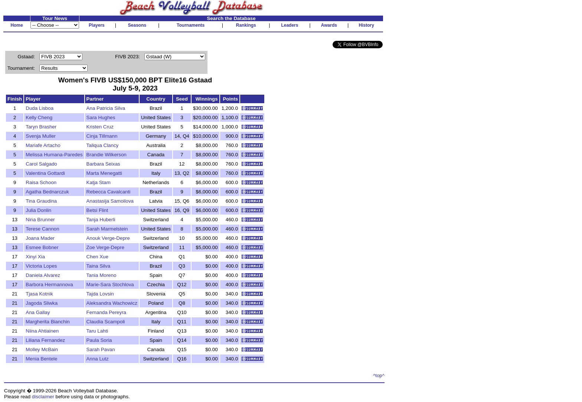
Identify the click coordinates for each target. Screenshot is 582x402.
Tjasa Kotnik (39, 294)
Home (16, 25)
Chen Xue (97, 256)
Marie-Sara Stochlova (110, 284)
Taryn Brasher (41, 127)
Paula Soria (99, 340)
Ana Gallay (38, 312)
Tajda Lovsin (100, 294)
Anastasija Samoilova (110, 201)
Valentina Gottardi (45, 173)
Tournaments (191, 25)
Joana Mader (40, 238)
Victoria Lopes (41, 266)
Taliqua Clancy (102, 145)
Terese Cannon (42, 229)
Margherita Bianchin (48, 321)
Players (97, 25)
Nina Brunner (40, 219)
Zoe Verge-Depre (105, 247)
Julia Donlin (38, 210)
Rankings (246, 25)
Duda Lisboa (39, 108)
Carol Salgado (41, 164)
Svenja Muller (41, 136)
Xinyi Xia (35, 256)
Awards (329, 25)
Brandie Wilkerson (106, 154)
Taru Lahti (97, 331)
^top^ (379, 375)
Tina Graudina (41, 201)
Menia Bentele (41, 359)
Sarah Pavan (100, 349)
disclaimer (43, 396)
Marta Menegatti (104, 173)
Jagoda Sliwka (42, 303)
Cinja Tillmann (102, 136)
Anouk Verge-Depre (108, 238)
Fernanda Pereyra (106, 312)
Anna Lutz (97, 359)
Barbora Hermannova (49, 284)
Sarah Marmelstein (107, 229)
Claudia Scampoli (105, 321)
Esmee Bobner (42, 247)
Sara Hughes (100, 117)
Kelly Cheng (39, 117)
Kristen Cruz (100, 127)
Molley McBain (42, 349)
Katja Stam (98, 182)
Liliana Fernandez (45, 340)
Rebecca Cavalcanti (108, 192)
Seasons (137, 25)
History (366, 25)
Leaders (289, 25)
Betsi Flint (97, 210)
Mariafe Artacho (43, 145)
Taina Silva (98, 266)
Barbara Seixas (103, 164)
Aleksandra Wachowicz (111, 303)
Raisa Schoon (41, 182)
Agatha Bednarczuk (47, 192)
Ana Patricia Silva (105, 108)
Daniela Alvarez (43, 275)
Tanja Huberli (100, 219)
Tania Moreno (101, 275)
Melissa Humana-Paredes (54, 154)
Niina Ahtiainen (42, 331)
